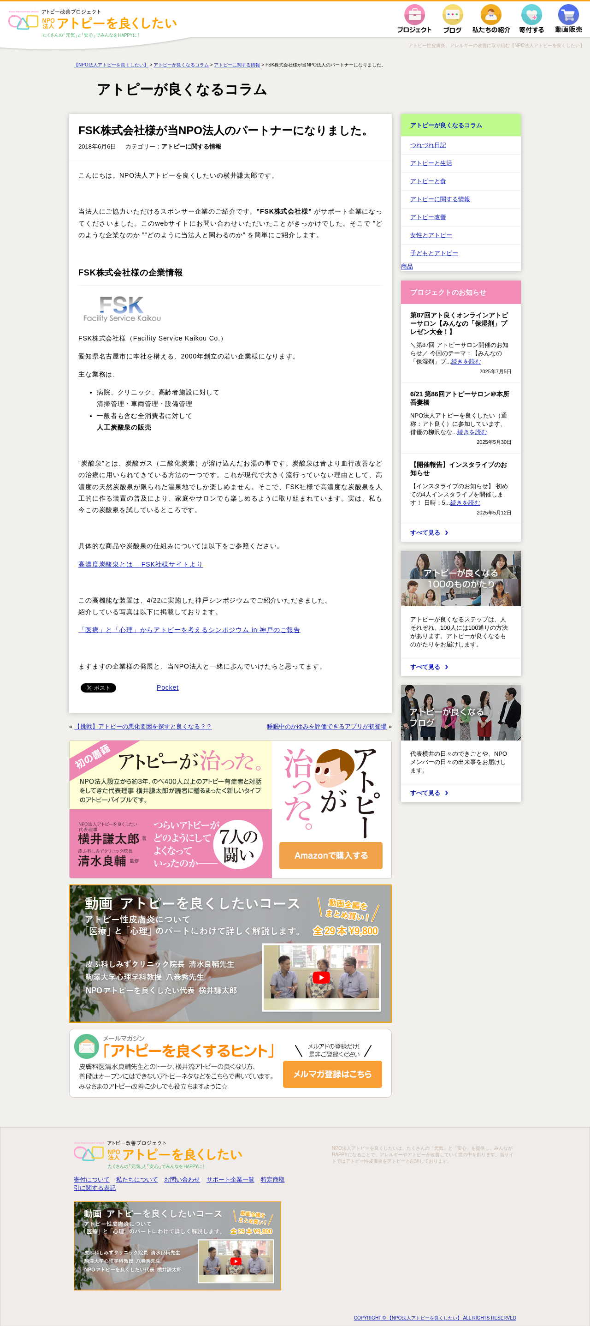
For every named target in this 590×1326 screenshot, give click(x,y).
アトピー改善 (428, 217)
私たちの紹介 (491, 18)
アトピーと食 (428, 181)
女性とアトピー (431, 235)
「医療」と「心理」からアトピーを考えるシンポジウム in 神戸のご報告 (189, 629)
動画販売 (568, 18)
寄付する (531, 18)
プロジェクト (414, 18)
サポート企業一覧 (230, 1179)
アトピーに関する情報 (440, 199)
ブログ (452, 18)
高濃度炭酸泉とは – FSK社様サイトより (140, 564)
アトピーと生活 (431, 163)
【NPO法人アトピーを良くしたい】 (111, 64)
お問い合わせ (182, 1179)
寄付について (92, 1179)
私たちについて (137, 1179)
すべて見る (425, 532)
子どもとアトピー (434, 253)
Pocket (168, 687)
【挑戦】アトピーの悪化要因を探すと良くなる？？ (143, 726)
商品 (407, 266)
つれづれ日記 (428, 145)
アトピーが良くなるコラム (446, 125)
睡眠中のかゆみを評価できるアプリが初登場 (327, 726)
